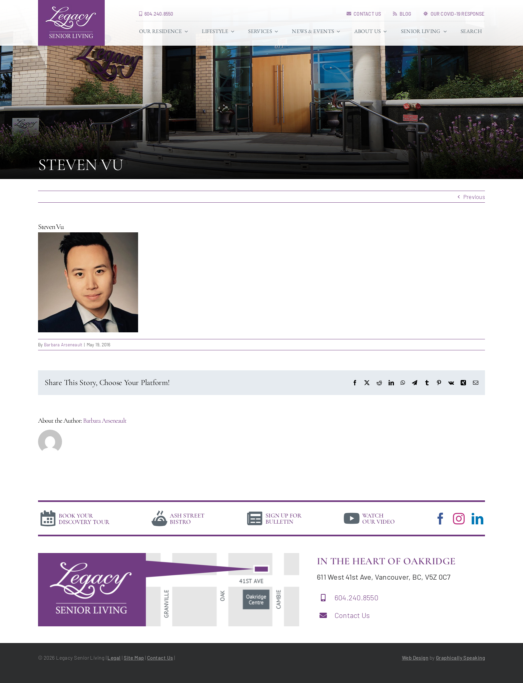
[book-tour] (74, 511)
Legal (113, 658)
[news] (274, 511)
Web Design (415, 658)
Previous (474, 196)
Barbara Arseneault (63, 344)
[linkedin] (477, 518)
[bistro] (178, 511)
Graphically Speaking (460, 658)
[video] (369, 511)
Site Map (134, 658)
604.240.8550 (356, 597)
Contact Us (352, 615)
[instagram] (459, 518)
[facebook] (440, 518)
